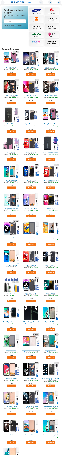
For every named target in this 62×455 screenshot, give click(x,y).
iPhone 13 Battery (11, 152)
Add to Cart (11, 74)
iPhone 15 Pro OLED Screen (51, 95)
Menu (3, 2)
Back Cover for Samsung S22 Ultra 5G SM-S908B (31, 322)
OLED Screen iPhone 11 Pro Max (31, 406)
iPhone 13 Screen (51, 208)
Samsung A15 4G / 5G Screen (31, 208)
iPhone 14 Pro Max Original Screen (11, 237)
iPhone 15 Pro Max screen (31, 123)
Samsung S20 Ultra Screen (31, 378)
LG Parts (51, 35)
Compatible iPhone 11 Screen (50, 123)
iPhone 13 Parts (52, 27)
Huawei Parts (51, 11)
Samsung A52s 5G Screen (11, 378)
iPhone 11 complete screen (11, 67)
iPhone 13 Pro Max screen (50, 293)
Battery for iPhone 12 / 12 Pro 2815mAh (50, 152)
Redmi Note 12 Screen (11, 350)
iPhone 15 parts (51, 42)
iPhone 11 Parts (52, 20)
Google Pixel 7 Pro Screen (50, 350)
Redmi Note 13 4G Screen (11, 265)
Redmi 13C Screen (51, 237)
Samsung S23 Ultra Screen (31, 67)
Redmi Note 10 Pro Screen (31, 435)
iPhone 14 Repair (36, 43)
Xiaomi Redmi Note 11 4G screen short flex (30, 237)
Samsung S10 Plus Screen (11, 180)
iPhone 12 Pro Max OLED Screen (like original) (50, 379)
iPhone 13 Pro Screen (31, 180)
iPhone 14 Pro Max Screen (31, 293)
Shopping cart (59, 2)
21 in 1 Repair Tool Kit (11, 293)
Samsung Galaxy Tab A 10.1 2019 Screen (31, 350)
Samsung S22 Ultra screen (50, 67)
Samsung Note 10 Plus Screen (11, 208)
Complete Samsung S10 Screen (51, 406)
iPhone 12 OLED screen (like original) (50, 180)
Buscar (41, 2)
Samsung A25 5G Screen (11, 406)
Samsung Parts (36, 11)
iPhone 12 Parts (36, 27)
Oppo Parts (36, 35)
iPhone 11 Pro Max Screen (11, 435)
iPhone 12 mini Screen (31, 265)
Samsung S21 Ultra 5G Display (11, 95)
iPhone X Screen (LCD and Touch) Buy (11, 321)
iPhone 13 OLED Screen (31, 95)
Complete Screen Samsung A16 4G (50, 435)
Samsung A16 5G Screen (50, 321)
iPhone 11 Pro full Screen (50, 265)
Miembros (50, 2)
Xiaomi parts (36, 20)
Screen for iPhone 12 (31, 152)
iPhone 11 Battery (11, 123)
